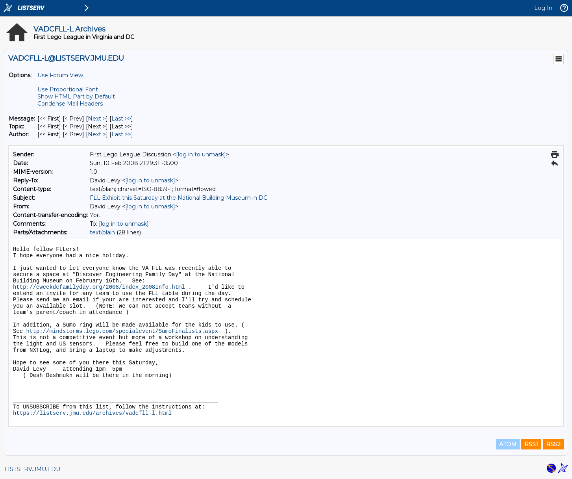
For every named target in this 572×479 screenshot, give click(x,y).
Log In (543, 7)
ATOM (507, 444)
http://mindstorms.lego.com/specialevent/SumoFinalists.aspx (122, 331)
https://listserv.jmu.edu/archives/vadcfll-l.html (92, 413)
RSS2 (553, 444)
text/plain (102, 232)
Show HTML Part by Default (76, 96)
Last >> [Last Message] (121, 118)
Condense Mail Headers (70, 103)
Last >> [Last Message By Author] (121, 134)
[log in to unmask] (201, 154)
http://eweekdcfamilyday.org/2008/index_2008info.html (99, 287)
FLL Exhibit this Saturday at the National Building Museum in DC (178, 197)
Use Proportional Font (67, 89)
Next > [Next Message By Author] (97, 134)
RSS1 (531, 444)
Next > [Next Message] (97, 118)
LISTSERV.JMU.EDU (32, 469)
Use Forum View (60, 75)
